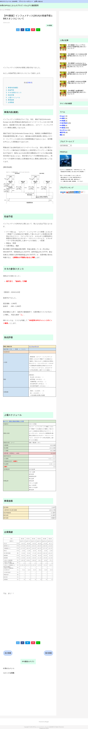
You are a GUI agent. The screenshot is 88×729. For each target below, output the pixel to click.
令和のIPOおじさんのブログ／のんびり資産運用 (19, 5)
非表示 (29, 82)
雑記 (61, 135)
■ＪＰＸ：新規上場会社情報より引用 (13, 421)
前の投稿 (48, 653)
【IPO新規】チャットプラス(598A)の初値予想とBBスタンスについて (76, 46)
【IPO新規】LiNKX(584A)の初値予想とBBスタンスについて (77, 73)
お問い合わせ (38, 1)
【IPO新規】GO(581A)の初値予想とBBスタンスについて (76, 82)
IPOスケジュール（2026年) (8, 1)
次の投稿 (8, 653)
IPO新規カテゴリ (28, 661)
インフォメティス (34, 346)
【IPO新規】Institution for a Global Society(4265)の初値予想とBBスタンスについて (77, 64)
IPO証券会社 (64, 123)
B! (28, 29)
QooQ (47, 728)
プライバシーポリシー (26, 1)
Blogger (62, 116)
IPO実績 (62, 120)
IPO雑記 (62, 118)
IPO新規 (49, 25)
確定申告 (62, 132)
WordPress (63, 130)
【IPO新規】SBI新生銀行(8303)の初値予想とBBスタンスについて (76, 92)
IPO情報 (62, 125)
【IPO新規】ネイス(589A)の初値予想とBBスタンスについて (77, 55)
